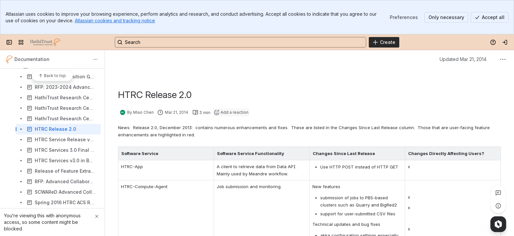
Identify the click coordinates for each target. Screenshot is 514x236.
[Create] (384, 42)
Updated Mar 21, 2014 (463, 59)
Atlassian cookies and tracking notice (115, 20)
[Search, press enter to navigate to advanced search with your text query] (240, 42)
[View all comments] (498, 192)
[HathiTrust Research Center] (45, 42)
